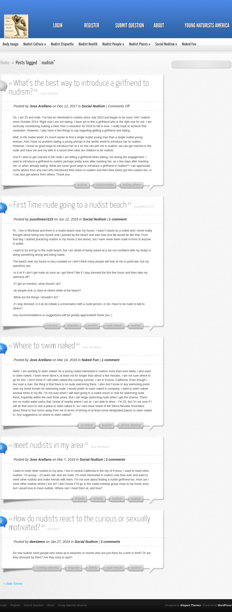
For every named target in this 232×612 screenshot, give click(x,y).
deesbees (53, 529)
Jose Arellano (49, 93)
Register (15, 605)
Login (3, 605)
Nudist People (113, 44)
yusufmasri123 (144, 206)
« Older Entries (13, 583)
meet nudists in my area (48, 446)
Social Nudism (166, 44)
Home (5, 62)
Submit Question (33, 605)
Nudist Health (88, 44)
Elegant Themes (190, 605)
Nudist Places (140, 44)
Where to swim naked (44, 346)
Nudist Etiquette (62, 44)
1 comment (118, 219)
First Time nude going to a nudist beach (70, 205)
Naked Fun (189, 44)
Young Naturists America (72, 605)
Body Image (11, 44)
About (50, 605)
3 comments (116, 459)
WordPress (225, 605)
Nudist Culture (34, 44)
